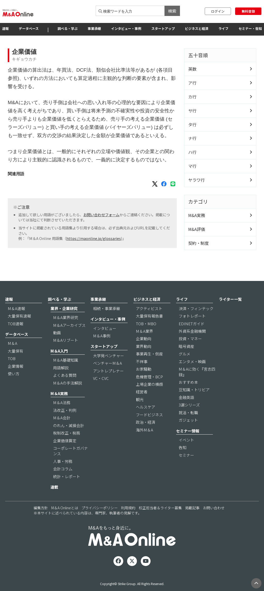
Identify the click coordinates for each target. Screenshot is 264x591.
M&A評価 (196, 229)
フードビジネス (149, 414)
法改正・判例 (64, 410)
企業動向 (143, 338)
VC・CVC (101, 378)
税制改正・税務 (66, 433)
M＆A (12, 343)
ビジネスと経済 (196, 28)
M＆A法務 (61, 402)
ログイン (218, 11)
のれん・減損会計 (68, 425)
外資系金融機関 (192, 331)
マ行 (192, 166)
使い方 (13, 373)
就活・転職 (188, 412)
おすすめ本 (188, 382)
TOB (11, 358)
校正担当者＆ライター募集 (160, 507)
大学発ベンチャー (108, 355)
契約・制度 (198, 243)
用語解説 (61, 367)
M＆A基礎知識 (65, 360)
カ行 (192, 97)
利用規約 (128, 507)
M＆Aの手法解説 (67, 383)
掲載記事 (192, 507)
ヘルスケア (145, 407)
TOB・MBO (146, 323)
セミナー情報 (187, 431)
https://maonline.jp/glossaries (93, 238)
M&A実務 (196, 215)
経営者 (141, 391)
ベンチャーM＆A (107, 363)
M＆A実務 (59, 393)
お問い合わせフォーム (101, 214)
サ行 (192, 110)
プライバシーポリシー (99, 507)
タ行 (192, 124)
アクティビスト (149, 308)
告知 (182, 447)
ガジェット (188, 420)
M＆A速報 (16, 308)
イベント (186, 440)
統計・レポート (66, 476)
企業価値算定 (64, 440)
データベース (29, 28)
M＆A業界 (144, 331)
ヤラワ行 (196, 180)
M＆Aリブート (65, 340)
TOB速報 (15, 323)
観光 (140, 399)
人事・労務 (62, 461)
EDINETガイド (191, 323)
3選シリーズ (189, 404)
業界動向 (143, 346)
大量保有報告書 (149, 316)
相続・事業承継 (106, 308)
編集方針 (41, 507)
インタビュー (104, 328)
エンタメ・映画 (192, 361)
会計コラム (62, 468)
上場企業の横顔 (149, 384)
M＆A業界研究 (65, 317)
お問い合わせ (214, 507)
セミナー (186, 455)
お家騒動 (143, 369)
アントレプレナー (108, 370)
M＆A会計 (61, 417)
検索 (172, 11)
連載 (54, 487)
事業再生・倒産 (149, 353)
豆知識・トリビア (194, 389)
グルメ (184, 353)
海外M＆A (144, 429)
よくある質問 (64, 375)
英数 (192, 69)
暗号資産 (186, 346)
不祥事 (141, 361)
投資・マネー (190, 338)
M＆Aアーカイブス (69, 325)
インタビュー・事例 (126, 28)
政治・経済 (145, 422)
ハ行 (192, 152)
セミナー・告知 (250, 28)
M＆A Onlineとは (64, 507)
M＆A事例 (101, 335)
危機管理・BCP (149, 376)
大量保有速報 (19, 316)
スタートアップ (163, 28)
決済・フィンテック (196, 308)
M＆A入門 (59, 351)
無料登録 (248, 11)
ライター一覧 (230, 299)
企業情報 (15, 366)
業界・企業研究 (64, 308)
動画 (57, 332)
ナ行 (192, 138)
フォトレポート (192, 316)
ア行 (192, 83)
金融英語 (186, 397)
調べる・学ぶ (67, 28)
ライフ (223, 28)
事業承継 (94, 28)
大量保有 (15, 351)
